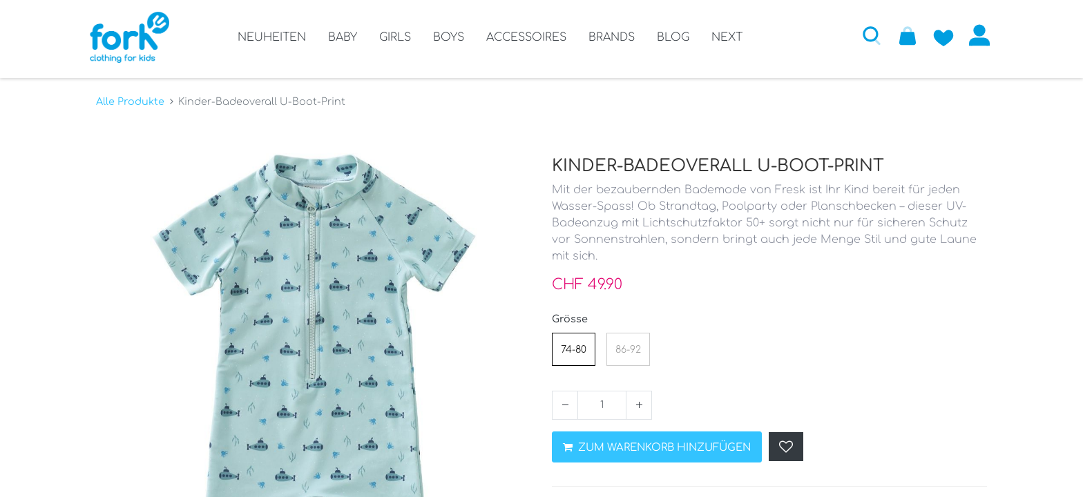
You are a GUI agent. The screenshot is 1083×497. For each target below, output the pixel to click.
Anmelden (973, 35)
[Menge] (602, 401)
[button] (865, 35)
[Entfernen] (565, 401)
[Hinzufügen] (638, 401)
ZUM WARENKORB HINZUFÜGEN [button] (657, 443)
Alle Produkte (130, 97)
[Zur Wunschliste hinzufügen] (937, 35)
